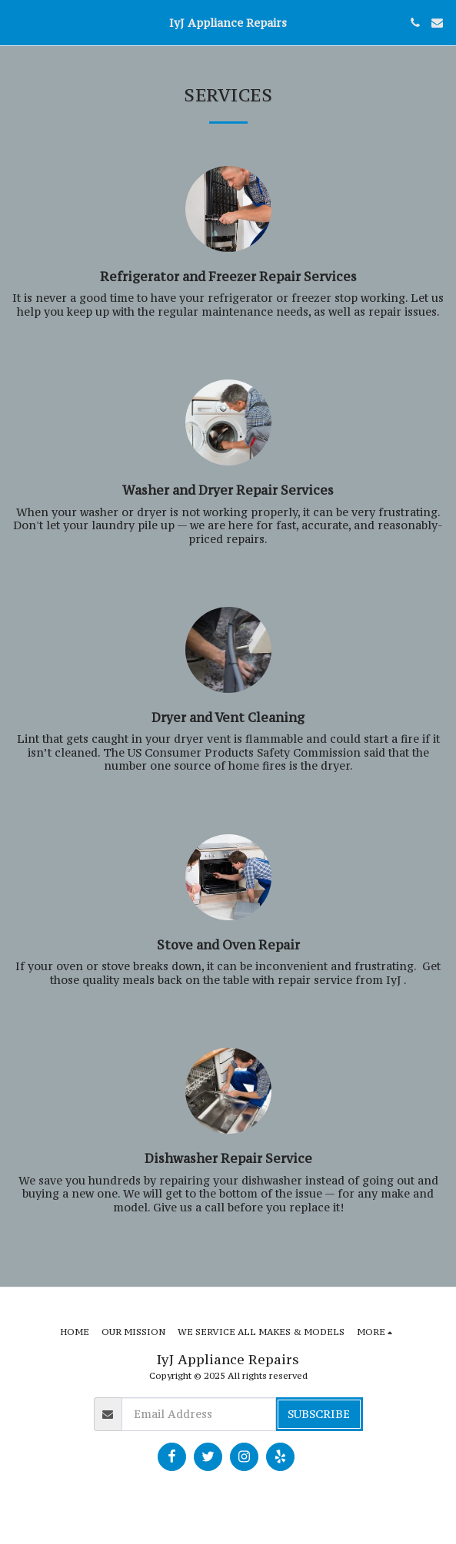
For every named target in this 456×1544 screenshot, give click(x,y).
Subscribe (319, 1413)
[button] (17, 22)
